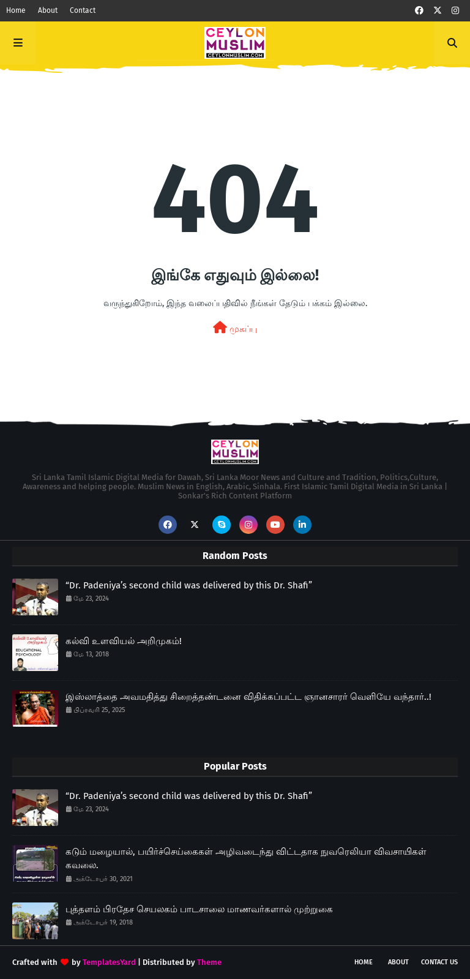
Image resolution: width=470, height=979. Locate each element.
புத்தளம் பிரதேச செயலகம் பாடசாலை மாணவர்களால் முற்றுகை (199, 909)
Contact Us (439, 962)
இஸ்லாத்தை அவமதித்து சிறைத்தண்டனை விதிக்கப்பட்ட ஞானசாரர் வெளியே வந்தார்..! (248, 696)
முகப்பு (235, 327)
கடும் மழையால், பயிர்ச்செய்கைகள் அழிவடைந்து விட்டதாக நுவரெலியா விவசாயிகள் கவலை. (246, 858)
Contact (82, 10)
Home (16, 10)
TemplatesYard (109, 962)
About (48, 10)
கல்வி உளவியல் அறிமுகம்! (123, 641)
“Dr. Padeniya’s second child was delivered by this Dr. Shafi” (188, 585)
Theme (209, 962)
